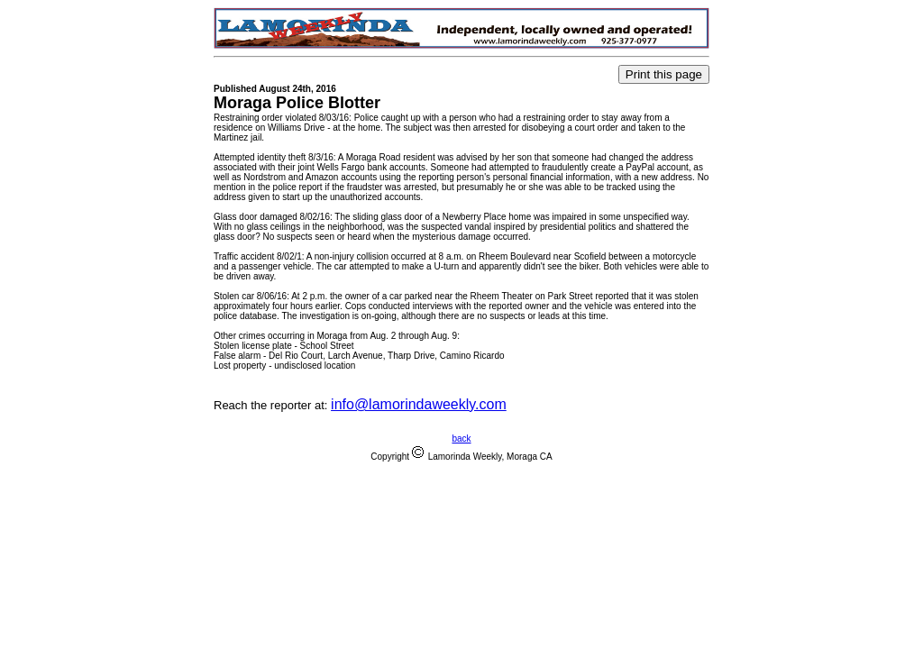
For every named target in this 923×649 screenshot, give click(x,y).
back (461, 438)
